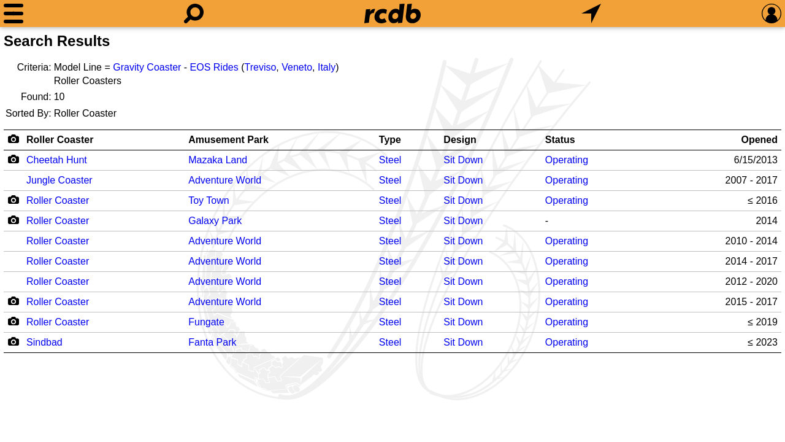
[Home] (392, 13)
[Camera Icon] (13, 159)
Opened (759, 139)
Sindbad (44, 342)
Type (390, 139)
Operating (566, 160)
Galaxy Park (215, 220)
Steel (390, 160)
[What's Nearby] (591, 13)
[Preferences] (771, 13)
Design (459, 139)
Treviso (261, 67)
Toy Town (208, 200)
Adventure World (224, 180)
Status (560, 139)
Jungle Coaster (59, 180)
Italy (326, 67)
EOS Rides (214, 67)
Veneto (296, 67)
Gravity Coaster (147, 67)
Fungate (206, 322)
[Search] (194, 13)
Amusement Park (228, 139)
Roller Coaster (59, 139)
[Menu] (13, 13)
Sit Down (463, 160)
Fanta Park (212, 342)
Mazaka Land (217, 160)
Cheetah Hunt (56, 160)
